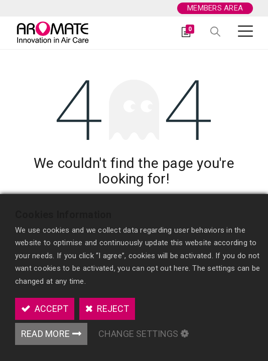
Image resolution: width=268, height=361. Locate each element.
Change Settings (138, 333)
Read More (45, 333)
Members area (215, 8)
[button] (215, 32)
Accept (50, 308)
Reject (112, 308)
